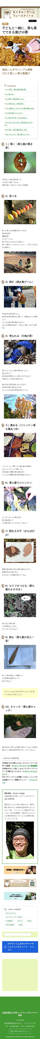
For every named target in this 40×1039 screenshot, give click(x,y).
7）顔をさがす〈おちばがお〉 (17, 118)
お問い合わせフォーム (21, 1031)
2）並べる (10, 94)
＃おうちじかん (11, 913)
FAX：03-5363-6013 (28, 1026)
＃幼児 (29, 921)
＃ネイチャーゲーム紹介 (14, 917)
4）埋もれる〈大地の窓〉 (15, 104)
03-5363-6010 (14, 1026)
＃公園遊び (9, 921)
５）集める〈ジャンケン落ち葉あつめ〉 (20, 108)
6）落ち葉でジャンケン (14, 113)
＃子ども (20, 921)
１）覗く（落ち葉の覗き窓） (16, 89)
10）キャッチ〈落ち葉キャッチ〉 (18, 134)
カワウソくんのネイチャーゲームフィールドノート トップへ (20, 947)
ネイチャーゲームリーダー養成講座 (24, 766)
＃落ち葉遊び (10, 925)
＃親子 (20, 925)
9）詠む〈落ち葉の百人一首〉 (17, 130)
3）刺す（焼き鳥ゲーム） (15, 99)
